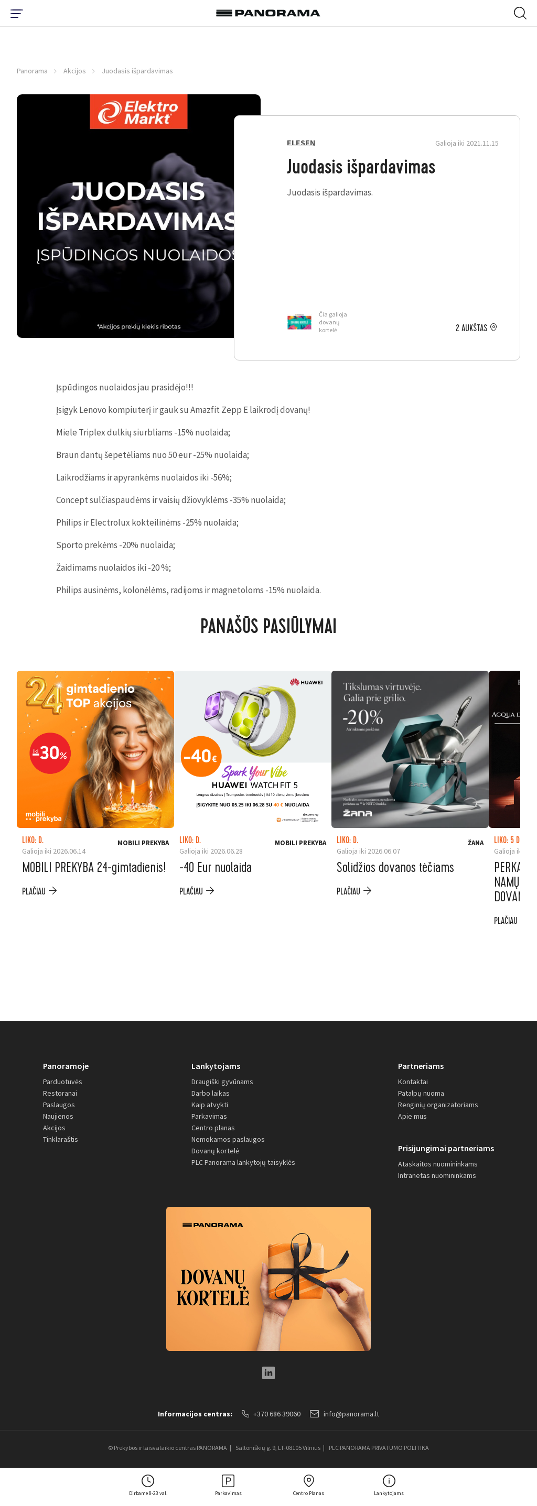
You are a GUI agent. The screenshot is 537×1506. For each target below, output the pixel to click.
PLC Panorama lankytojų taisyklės (243, 1162)
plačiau (34, 891)
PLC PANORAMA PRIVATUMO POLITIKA (379, 1448)
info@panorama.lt (344, 1413)
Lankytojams (215, 1066)
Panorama (32, 70)
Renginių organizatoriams (438, 1104)
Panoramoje (66, 1066)
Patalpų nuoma (421, 1093)
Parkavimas (209, 1116)
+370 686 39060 (271, 1413)
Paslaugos (59, 1104)
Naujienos (58, 1116)
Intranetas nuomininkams (437, 1175)
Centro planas (213, 1127)
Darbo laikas (210, 1093)
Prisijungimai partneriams (446, 1148)
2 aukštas (471, 328)
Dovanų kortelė (215, 1150)
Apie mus (412, 1116)
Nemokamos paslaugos (228, 1139)
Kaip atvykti (209, 1104)
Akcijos (74, 70)
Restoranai (60, 1093)
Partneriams (421, 1066)
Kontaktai (413, 1081)
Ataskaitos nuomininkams (438, 1164)
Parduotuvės (62, 1081)
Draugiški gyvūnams (222, 1081)
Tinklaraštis (60, 1139)
